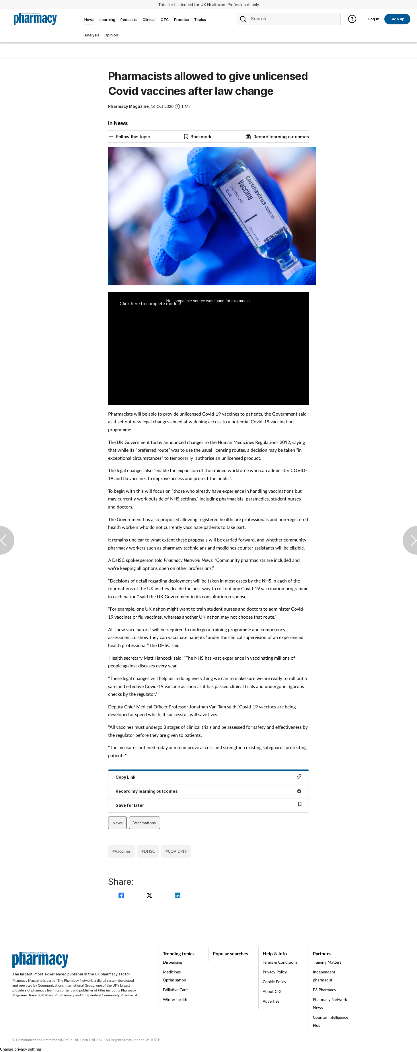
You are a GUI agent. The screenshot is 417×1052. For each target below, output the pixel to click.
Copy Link (208, 777)
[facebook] (122, 896)
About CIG (272, 991)
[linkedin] (177, 896)
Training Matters (40, 995)
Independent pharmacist (324, 975)
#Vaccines (121, 851)
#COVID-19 (176, 851)
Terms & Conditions (280, 962)
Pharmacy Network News (330, 1003)
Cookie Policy (274, 981)
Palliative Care (175, 989)
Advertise (271, 1001)
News (117, 822)
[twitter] (150, 896)
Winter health (175, 999)
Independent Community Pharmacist (109, 995)
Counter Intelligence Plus (330, 1021)
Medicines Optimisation (174, 975)
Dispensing (172, 962)
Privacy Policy (275, 971)
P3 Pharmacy (64, 995)
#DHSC (148, 851)
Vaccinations (144, 822)
